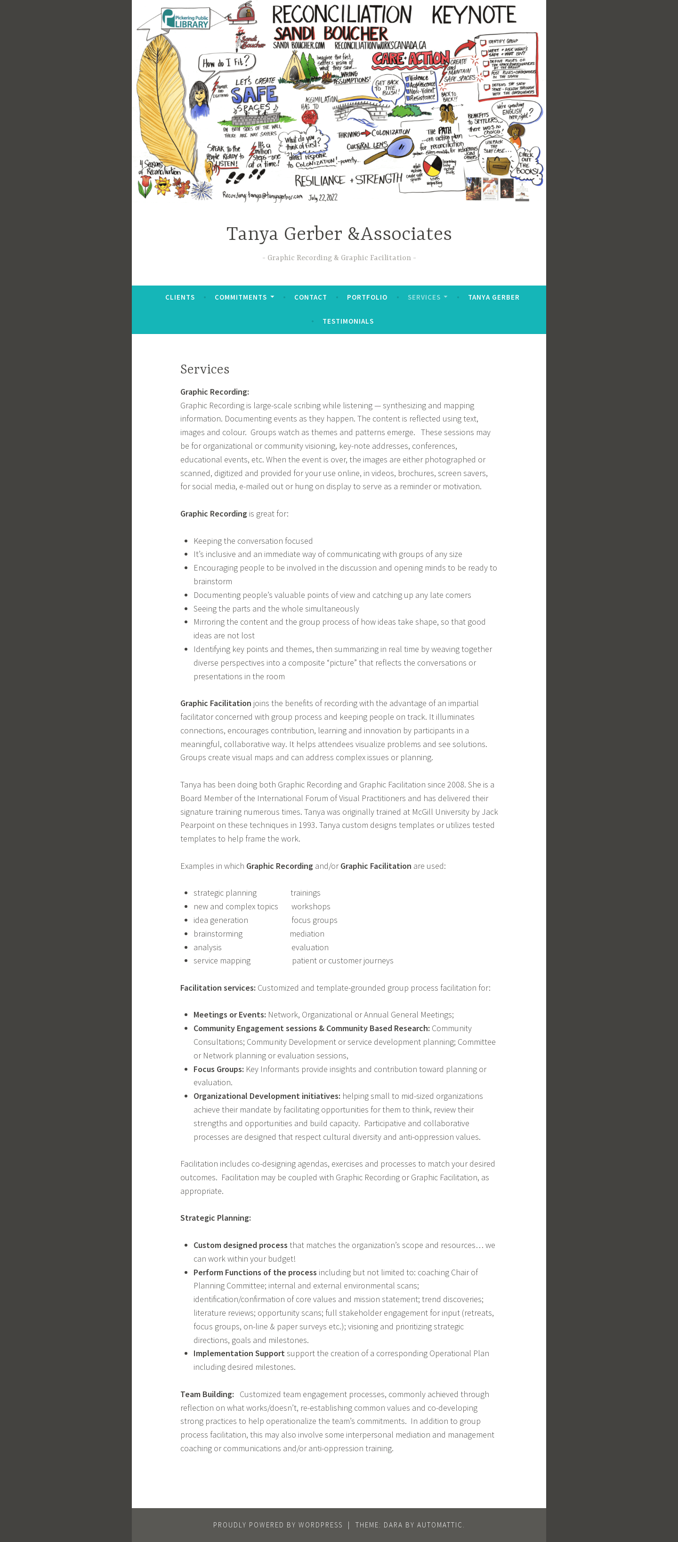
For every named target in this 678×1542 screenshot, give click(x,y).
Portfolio (367, 297)
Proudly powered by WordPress (278, 1524)
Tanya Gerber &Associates (339, 235)
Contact (310, 297)
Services (424, 297)
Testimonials (348, 321)
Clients (180, 297)
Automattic (440, 1524)
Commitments (241, 297)
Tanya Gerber (494, 297)
